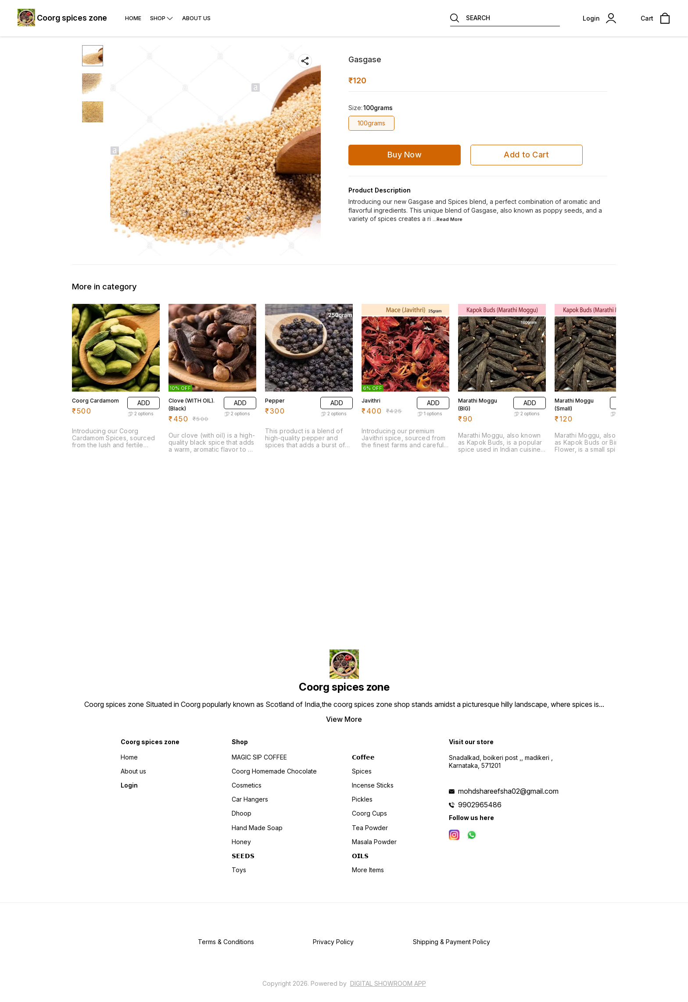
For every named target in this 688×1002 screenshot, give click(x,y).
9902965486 (480, 805)
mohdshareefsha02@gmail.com (508, 791)
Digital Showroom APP (388, 983)
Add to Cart (526, 154)
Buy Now (404, 154)
